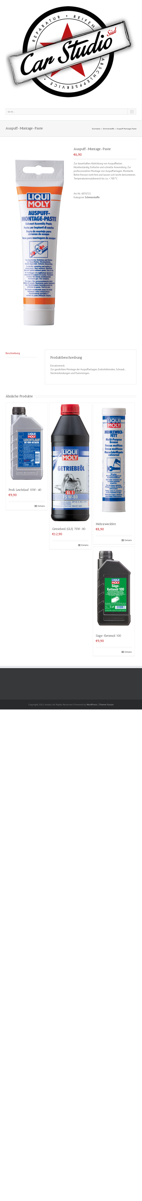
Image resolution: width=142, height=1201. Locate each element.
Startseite (96, 128)
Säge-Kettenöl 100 (108, 635)
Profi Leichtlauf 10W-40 (25, 490)
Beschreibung (13, 353)
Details (41, 506)
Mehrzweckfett (106, 524)
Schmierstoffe (108, 128)
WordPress (92, 704)
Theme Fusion (106, 704)
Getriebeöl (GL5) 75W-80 (68, 529)
